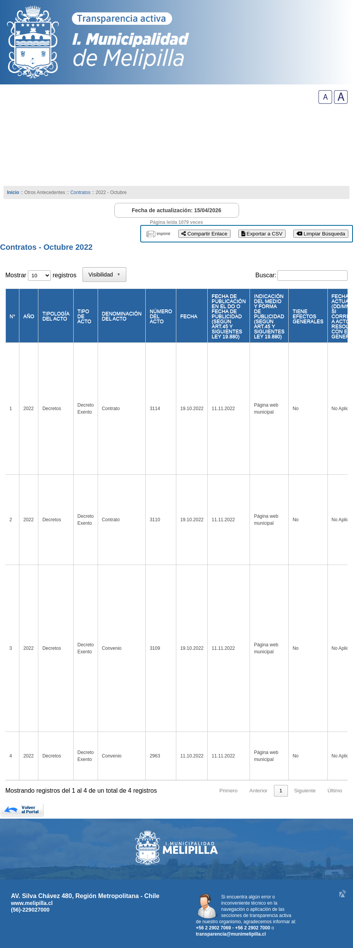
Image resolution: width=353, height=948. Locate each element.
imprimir (163, 234)
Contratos (80, 192)
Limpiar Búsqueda (320, 234)
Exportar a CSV (261, 234)
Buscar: (265, 275)
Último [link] (334, 790)
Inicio (13, 192)
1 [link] (280, 790)
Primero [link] (228, 790)
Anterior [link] (259, 790)
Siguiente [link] (305, 790)
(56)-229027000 (30, 910)
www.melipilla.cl (32, 903)
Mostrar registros (40, 275)
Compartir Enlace (204, 234)
